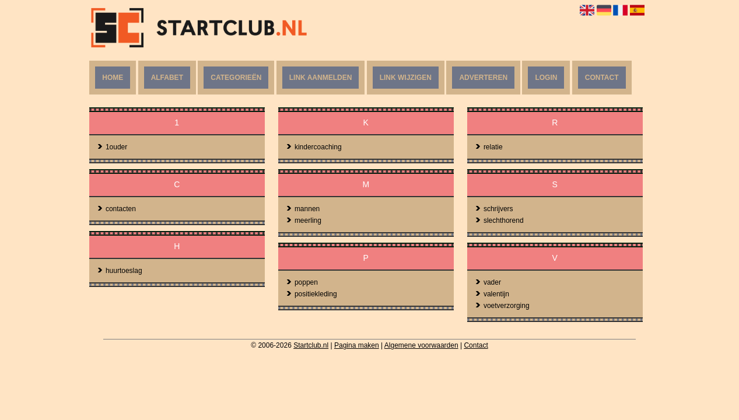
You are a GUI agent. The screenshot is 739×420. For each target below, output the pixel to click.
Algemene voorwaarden (421, 345)
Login (546, 78)
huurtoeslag (119, 271)
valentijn (492, 294)
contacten (116, 209)
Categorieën (236, 78)
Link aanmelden (320, 78)
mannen (303, 209)
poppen (302, 282)
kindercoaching (314, 147)
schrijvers (494, 209)
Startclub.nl (310, 345)
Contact (602, 78)
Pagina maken (356, 345)
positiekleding (311, 294)
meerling (303, 220)
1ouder (112, 147)
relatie (489, 147)
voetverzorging (502, 306)
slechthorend (499, 220)
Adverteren (483, 78)
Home (112, 78)
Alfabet (167, 78)
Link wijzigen (406, 78)
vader (488, 282)
